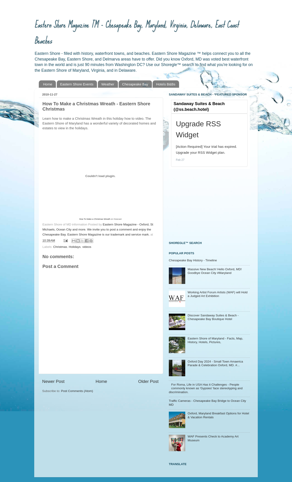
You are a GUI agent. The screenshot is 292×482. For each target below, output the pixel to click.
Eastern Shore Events (77, 84)
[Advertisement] (203, 204)
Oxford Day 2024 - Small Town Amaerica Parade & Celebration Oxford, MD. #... (215, 363)
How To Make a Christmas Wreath (94, 219)
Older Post (148, 381)
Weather (107, 84)
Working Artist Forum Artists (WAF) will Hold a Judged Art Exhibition (218, 294)
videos (86, 247)
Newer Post (53, 381)
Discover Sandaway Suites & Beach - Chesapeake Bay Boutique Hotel (213, 317)
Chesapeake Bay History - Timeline (193, 260)
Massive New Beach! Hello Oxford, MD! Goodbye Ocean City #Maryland (215, 271)
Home (47, 84)
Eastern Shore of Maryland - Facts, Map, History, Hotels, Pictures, (215, 340)
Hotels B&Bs (165, 84)
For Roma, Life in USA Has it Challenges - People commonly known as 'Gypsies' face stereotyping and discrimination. (205, 388)
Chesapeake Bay (135, 84)
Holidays (75, 247)
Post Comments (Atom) (77, 391)
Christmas (60, 247)
